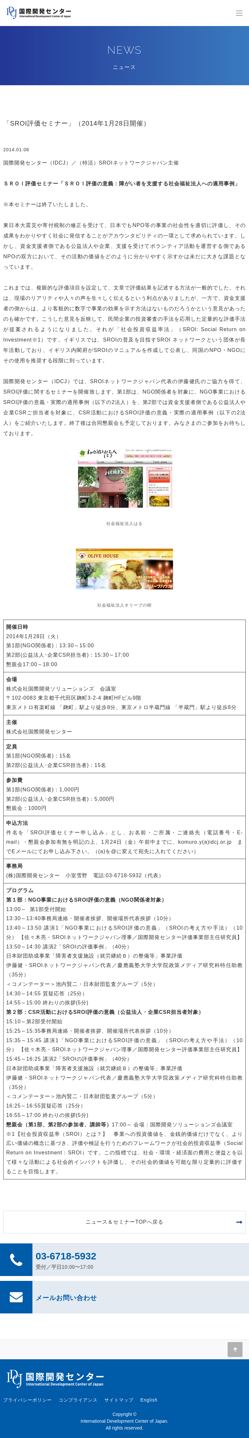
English (149, 1400)
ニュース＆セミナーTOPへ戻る (124, 1222)
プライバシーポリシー (27, 1400)
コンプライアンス (78, 1400)
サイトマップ (119, 1400)
